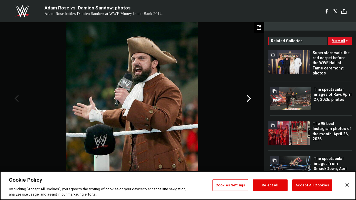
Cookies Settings (230, 185)
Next (248, 98)
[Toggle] (344, 11)
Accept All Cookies (312, 185)
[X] (335, 11)
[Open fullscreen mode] (259, 27)
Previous (16, 98)
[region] (178, 185)
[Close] (347, 185)
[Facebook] (326, 11)
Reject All (270, 185)
